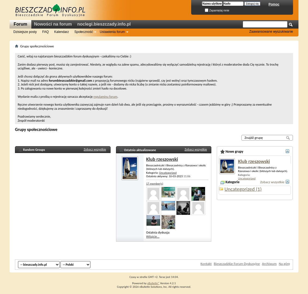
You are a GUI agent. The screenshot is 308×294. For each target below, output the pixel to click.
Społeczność (83, 32)
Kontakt (206, 264)
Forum (20, 24)
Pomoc (274, 4)
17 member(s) (154, 183)
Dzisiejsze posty (25, 32)
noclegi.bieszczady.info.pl (104, 24)
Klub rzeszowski (162, 159)
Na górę (284, 264)
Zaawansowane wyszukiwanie (271, 31)
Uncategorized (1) (242, 189)
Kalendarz (61, 32)
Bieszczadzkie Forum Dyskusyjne (237, 264)
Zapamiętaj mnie (217, 10)
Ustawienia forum (112, 32)
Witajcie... (153, 236)
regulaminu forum (105, 97)
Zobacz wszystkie (95, 149)
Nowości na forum (53, 24)
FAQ (45, 32)
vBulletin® (153, 283)
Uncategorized (167, 172)
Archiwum (269, 264)
